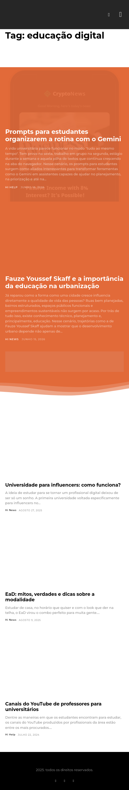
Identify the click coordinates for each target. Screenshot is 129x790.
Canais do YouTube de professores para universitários (53, 706)
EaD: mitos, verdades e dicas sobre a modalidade (50, 597)
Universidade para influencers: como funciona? (63, 485)
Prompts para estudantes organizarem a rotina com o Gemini (63, 135)
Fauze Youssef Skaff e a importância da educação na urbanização (64, 282)
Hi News (12, 339)
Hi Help (11, 187)
